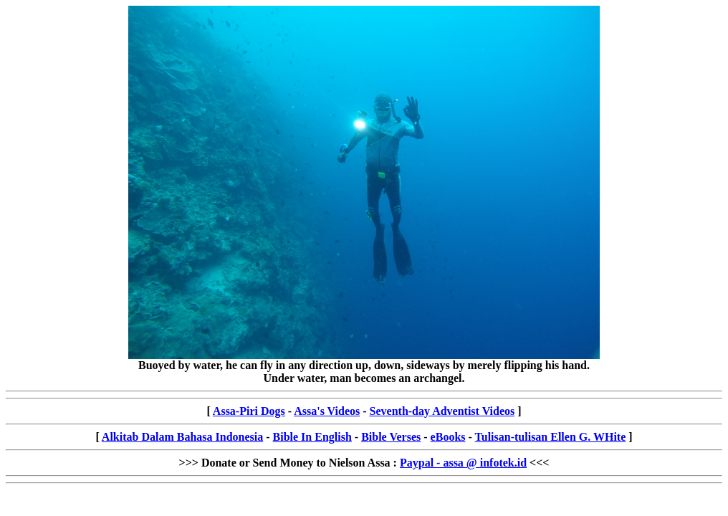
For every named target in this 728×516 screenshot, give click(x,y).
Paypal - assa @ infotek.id (463, 463)
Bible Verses (391, 437)
